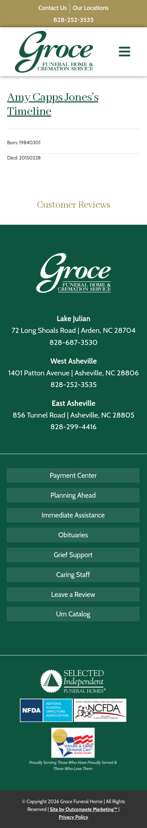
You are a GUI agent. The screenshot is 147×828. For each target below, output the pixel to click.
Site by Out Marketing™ (83, 809)
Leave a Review (73, 594)
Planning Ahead (73, 495)
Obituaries (73, 535)
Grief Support (73, 554)
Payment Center (73, 475)
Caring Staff (73, 574)
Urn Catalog (73, 614)
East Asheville (74, 403)
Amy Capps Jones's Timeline (52, 104)
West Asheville (73, 361)
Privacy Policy (73, 817)
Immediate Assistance (73, 515)
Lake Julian (74, 318)
